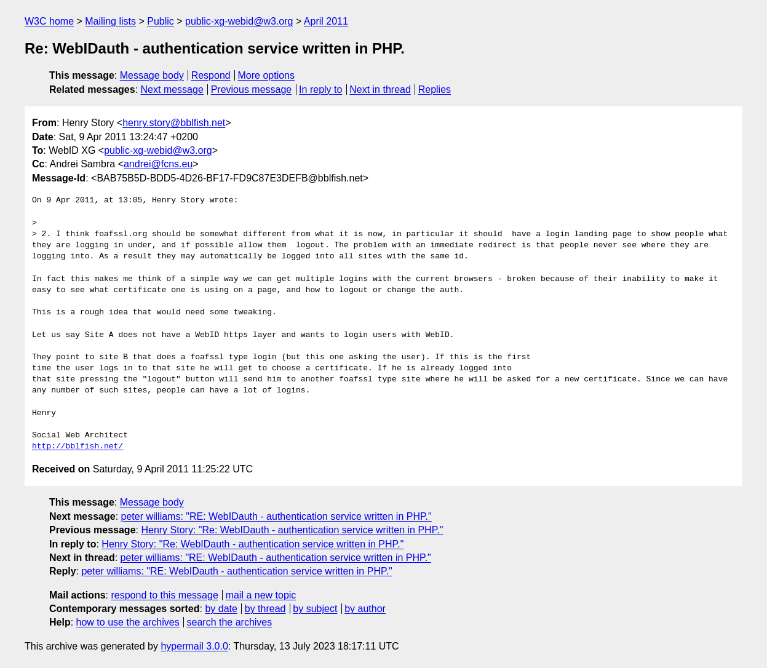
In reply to (320, 89)
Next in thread (380, 89)
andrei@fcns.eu (158, 164)
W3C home (49, 21)
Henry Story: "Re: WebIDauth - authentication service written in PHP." (292, 530)
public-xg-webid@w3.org (239, 21)
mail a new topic (261, 595)
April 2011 (326, 21)
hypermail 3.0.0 (194, 646)
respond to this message (164, 595)
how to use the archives (128, 622)
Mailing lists (110, 21)
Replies (434, 89)
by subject (315, 608)
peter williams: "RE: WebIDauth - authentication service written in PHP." (276, 516)
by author (365, 608)
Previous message (251, 89)
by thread (265, 608)
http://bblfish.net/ (77, 446)
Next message (172, 89)
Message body (152, 75)
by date (221, 608)
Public (160, 21)
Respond (211, 75)
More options (266, 75)
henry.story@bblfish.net (173, 122)
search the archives (229, 622)
